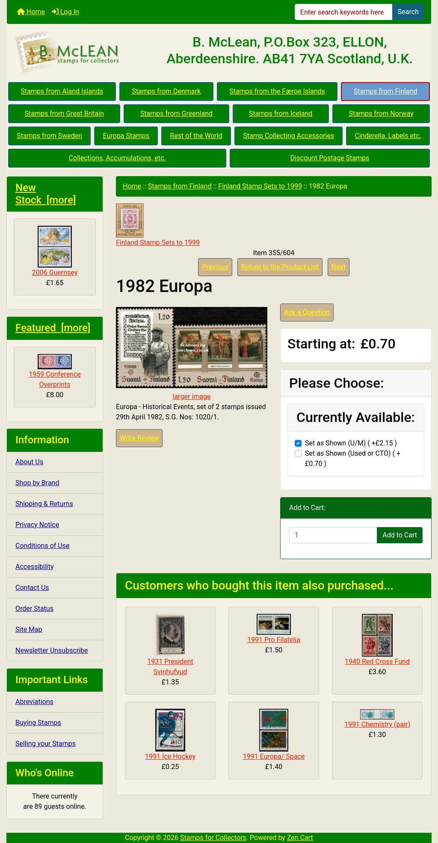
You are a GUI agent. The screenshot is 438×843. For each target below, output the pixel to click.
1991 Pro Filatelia (273, 640)
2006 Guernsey (55, 251)
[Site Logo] (77, 52)
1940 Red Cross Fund (377, 661)
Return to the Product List (280, 267)
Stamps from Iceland (280, 113)
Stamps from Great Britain (64, 113)
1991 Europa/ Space (274, 756)
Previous (215, 267)
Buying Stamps (38, 723)
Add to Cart (399, 535)
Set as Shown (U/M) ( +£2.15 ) (351, 443)
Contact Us (32, 588)
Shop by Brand (37, 483)
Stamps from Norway (381, 113)
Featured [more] (52, 328)
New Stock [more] (45, 194)
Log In (65, 12)
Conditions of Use (42, 546)
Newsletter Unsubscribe (51, 650)
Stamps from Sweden (49, 136)
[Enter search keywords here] (344, 12)
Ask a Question (307, 312)
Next (338, 267)
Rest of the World (196, 136)
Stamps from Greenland (176, 113)
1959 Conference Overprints (55, 371)
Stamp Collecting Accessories (288, 136)
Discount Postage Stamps (329, 158)
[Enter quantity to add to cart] (333, 535)
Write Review (139, 438)
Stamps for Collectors (213, 838)
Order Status (34, 608)
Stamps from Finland (385, 91)
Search (408, 12)
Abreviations (34, 702)
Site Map (28, 629)
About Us (29, 462)
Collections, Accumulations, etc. (117, 158)
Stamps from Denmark (166, 91)
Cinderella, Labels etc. (388, 136)
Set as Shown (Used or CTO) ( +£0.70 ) (352, 458)
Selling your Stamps (45, 744)
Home (31, 12)
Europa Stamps (126, 136)
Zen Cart (300, 838)
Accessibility (34, 567)
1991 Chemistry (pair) (377, 724)
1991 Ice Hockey (170, 756)
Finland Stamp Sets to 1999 (260, 186)
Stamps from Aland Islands (62, 91)
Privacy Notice (37, 525)
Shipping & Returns (44, 504)
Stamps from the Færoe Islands (277, 91)
